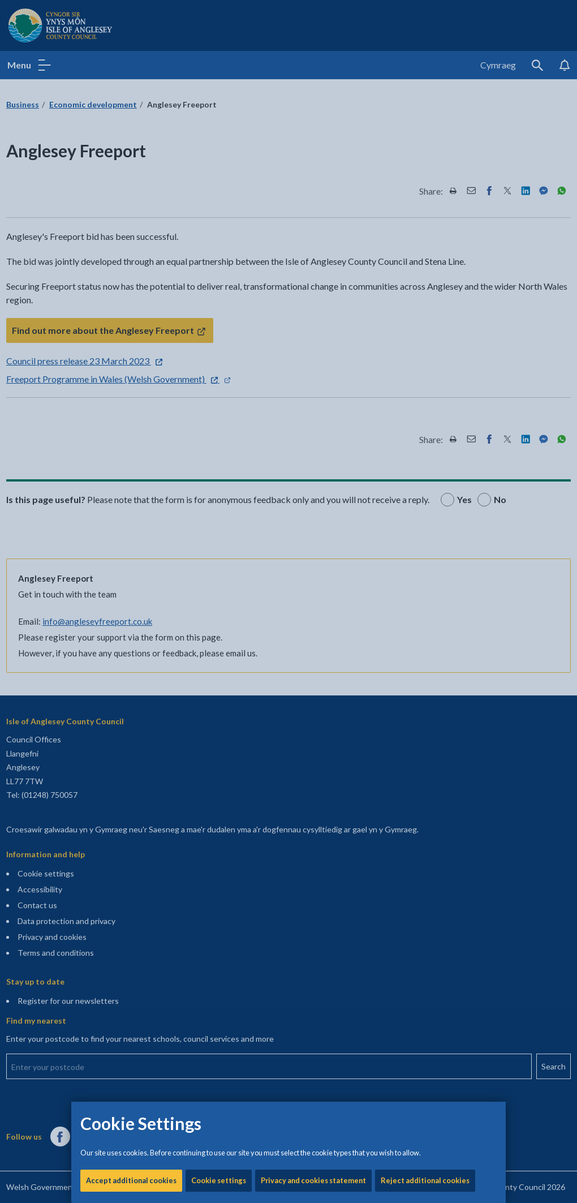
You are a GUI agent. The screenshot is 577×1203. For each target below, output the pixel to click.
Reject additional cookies (425, 384)
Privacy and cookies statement (313, 384)
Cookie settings (218, 384)
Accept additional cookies (131, 384)
